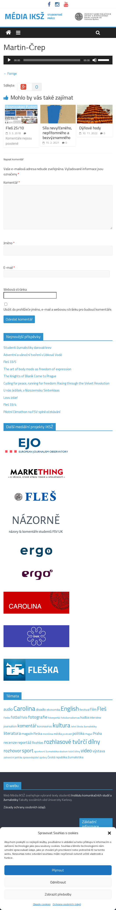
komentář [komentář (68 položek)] (27, 725)
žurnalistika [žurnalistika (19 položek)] (75, 757)
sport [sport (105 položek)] (28, 750)
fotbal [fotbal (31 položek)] (16, 717)
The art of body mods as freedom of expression (37, 369)
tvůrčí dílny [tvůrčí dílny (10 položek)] (74, 751)
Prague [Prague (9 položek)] (88, 734)
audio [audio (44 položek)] (8, 709)
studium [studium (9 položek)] (63, 751)
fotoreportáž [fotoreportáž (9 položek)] (54, 717)
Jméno (9, 243)
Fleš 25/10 (15, 128)
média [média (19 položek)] (58, 733)
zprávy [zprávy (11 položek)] (43, 757)
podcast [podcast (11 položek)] (67, 734)
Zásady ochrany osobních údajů (24, 807)
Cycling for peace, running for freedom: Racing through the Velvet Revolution (56, 383)
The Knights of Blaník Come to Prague (30, 376)
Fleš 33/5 (10, 361)
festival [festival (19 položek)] (84, 709)
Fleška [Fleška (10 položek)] (7, 717)
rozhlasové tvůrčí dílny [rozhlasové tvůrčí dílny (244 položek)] (72, 741)
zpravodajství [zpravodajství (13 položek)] (31, 757)
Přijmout (58, 870)
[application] (58, 60)
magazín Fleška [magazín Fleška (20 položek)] (31, 733)
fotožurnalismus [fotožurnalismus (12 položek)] (70, 718)
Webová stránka (15, 289)
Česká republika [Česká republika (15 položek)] (57, 757)
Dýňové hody (90, 128)
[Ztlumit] (94, 60)
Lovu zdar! (11, 397)
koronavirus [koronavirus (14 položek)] (44, 726)
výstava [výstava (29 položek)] (99, 751)
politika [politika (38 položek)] (78, 733)
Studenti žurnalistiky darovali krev (27, 347)
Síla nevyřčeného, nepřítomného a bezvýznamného (57, 132)
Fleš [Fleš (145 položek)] (102, 709)
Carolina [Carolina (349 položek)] (24, 708)
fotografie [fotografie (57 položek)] (37, 717)
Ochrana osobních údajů (67, 904)
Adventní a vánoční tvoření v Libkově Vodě (33, 354)
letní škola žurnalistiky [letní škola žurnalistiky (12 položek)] (84, 726)
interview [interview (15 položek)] (95, 717)
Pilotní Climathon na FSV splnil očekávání (32, 411)
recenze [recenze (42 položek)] (10, 742)
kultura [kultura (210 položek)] (61, 725)
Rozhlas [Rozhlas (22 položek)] (37, 742)
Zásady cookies (41, 904)
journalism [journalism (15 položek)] (10, 726)
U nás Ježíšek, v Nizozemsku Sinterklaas (32, 390)
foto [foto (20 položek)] (24, 717)
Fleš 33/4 (10, 404)
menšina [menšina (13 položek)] (48, 734)
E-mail (9, 267)
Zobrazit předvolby (58, 894)
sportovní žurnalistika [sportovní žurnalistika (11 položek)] (46, 751)
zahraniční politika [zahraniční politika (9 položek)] (13, 757)
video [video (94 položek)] (86, 750)
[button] (109, 833)
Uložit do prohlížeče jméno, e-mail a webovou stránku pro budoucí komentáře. (58, 309)
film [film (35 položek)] (93, 709)
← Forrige (10, 73)
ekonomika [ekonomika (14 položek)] (53, 709)
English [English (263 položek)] (70, 708)
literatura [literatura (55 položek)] (12, 733)
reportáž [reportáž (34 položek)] (24, 742)
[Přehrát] (9, 60)
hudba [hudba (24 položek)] (84, 717)
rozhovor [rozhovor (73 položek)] (12, 750)
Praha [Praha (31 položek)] (97, 733)
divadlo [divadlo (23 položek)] (41, 709)
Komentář (12, 182)
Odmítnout (58, 882)
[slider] (51, 60)
